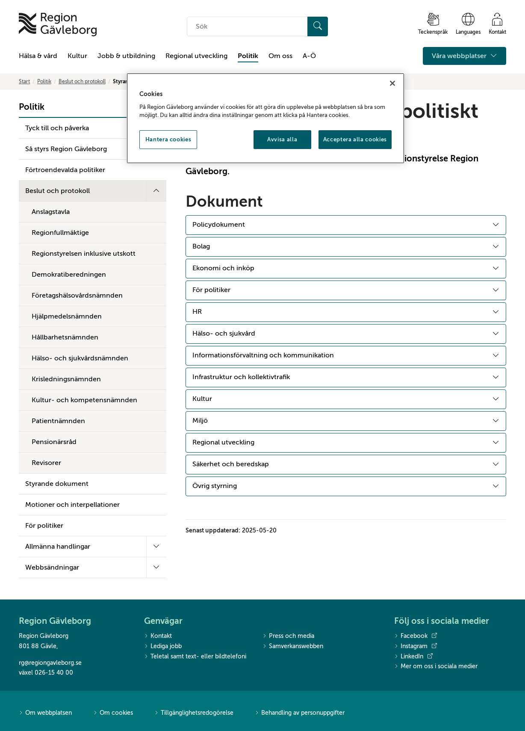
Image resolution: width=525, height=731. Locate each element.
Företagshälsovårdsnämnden (77, 295)
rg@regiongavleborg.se (50, 663)
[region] (265, 118)
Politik (248, 56)
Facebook (415, 636)
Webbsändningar (52, 567)
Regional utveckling (196, 56)
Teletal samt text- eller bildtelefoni (195, 657)
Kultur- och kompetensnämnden (84, 400)
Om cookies (113, 713)
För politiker (44, 525)
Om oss (280, 56)
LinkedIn (413, 656)
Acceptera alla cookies (355, 139)
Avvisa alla (282, 139)
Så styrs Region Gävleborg (66, 149)
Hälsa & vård (38, 56)
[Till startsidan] (58, 24)
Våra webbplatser (464, 56)
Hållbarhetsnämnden (65, 337)
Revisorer (46, 463)
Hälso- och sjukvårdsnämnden (80, 358)
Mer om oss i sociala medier (436, 666)
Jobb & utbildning (126, 56)
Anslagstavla (51, 212)
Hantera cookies (168, 139)
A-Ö (309, 56)
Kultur (77, 56)
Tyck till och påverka (57, 128)
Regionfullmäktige (60, 233)
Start (24, 82)
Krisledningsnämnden (66, 379)
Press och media (288, 636)
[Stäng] (392, 83)
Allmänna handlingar (57, 546)
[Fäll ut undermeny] (156, 191)
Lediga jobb (163, 646)
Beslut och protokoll (82, 82)
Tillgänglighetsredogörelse (193, 713)
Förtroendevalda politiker (65, 170)
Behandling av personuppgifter (300, 713)
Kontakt (158, 636)
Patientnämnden (58, 421)
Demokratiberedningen (69, 274)
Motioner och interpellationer (72, 505)
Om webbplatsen (45, 713)
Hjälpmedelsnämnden (67, 316)
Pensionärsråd (54, 442)
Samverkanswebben (292, 646)
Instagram (415, 646)
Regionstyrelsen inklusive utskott (84, 253)
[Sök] (317, 26)
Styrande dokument (56, 484)
